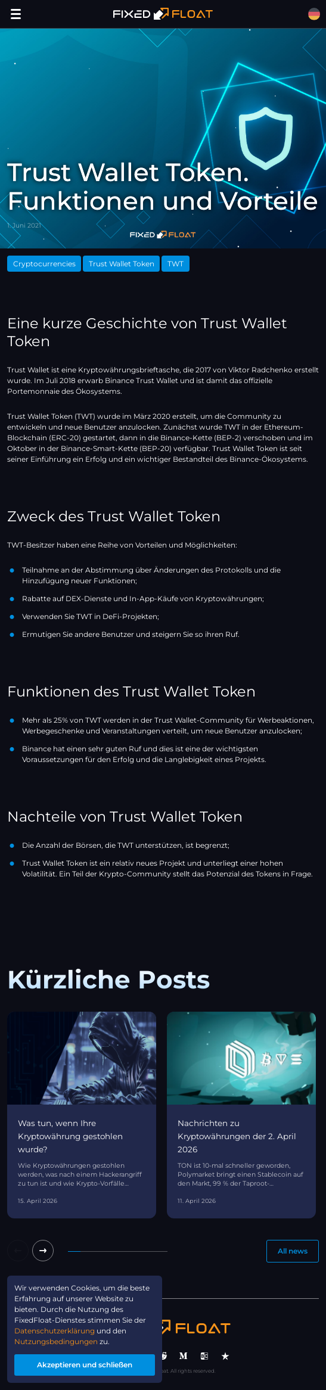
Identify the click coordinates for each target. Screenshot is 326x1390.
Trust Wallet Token (121, 263)
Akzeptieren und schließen (84, 1364)
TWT (175, 263)
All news (293, 1250)
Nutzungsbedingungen (56, 1341)
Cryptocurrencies (44, 263)
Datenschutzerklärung (54, 1330)
